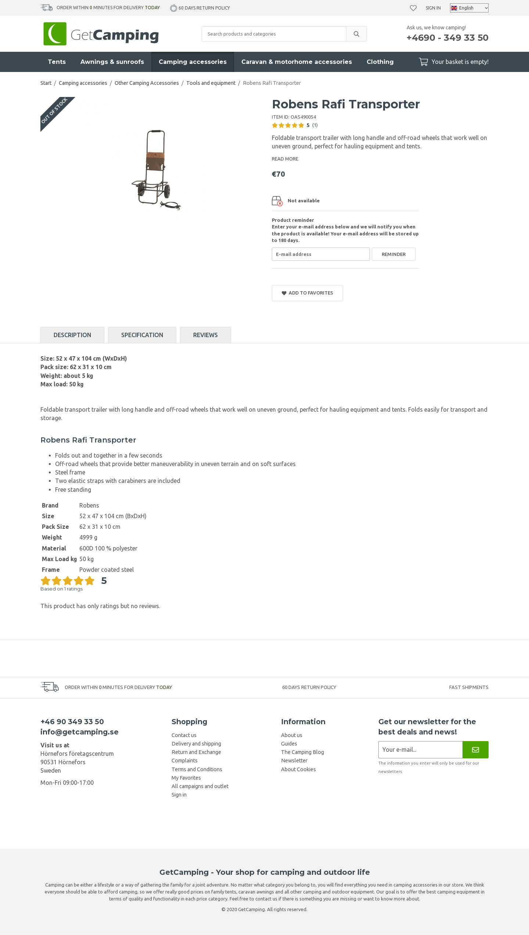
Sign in (433, 8)
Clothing (380, 61)
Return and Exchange (196, 752)
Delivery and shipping (196, 744)
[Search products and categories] (274, 33)
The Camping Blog (302, 752)
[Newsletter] (476, 749)
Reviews (205, 335)
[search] (356, 33)
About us (291, 735)
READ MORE (285, 158)
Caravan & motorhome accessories (296, 61)
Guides (289, 744)
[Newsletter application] (420, 749)
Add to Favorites (307, 293)
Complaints (185, 760)
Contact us (184, 735)
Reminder (394, 254)
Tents (57, 61)
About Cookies (298, 769)
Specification (142, 335)
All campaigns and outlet (200, 786)
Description (72, 335)
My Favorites (186, 778)
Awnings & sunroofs (112, 61)
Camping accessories (193, 61)
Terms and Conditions (197, 769)
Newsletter (294, 760)
